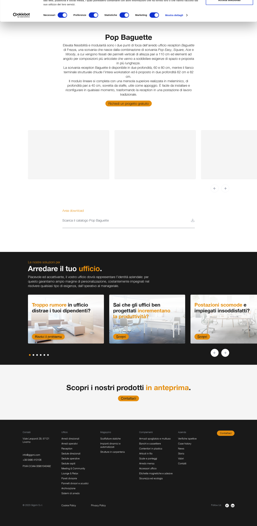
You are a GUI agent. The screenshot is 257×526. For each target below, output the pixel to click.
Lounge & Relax (69, 473)
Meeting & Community (73, 468)
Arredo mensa (146, 463)
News (181, 448)
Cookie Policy (68, 505)
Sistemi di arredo (70, 493)
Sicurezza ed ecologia (151, 478)
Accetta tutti (229, 8)
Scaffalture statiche (110, 438)
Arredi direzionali (70, 438)
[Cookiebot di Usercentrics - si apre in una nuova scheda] (21, 34)
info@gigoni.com (31, 454)
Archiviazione (68, 488)
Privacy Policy (98, 505)
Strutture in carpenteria (112, 451)
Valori (181, 458)
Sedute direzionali (70, 453)
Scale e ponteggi (148, 458)
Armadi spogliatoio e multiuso (155, 438)
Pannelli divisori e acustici (75, 483)
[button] (215, 188)
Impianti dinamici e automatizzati (110, 445)
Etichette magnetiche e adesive (156, 473)
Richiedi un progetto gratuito (128, 103)
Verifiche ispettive (187, 438)
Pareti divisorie (69, 478)
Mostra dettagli (174, 34)
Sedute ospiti (68, 463)
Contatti (182, 463)
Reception (66, 448)
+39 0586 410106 (32, 459)
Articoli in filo (145, 453)
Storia (181, 453)
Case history (184, 443)
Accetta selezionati (229, 19)
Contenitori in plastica (150, 448)
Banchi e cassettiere (150, 443)
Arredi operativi (69, 443)
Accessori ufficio (148, 468)
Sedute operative (70, 458)
